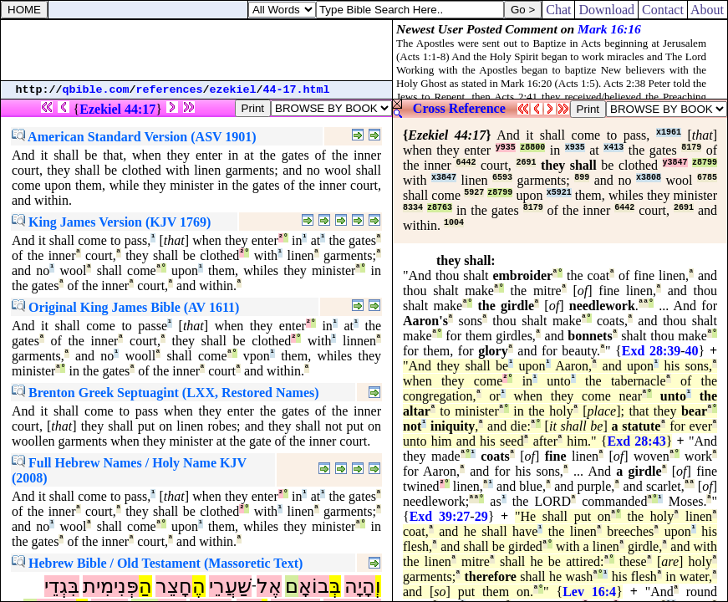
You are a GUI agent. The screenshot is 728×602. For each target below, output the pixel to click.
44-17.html (296, 90)
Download (606, 10)
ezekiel (233, 90)
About (707, 10)
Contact (663, 10)
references (169, 90)
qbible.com (96, 90)
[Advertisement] (196, 50)
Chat (558, 10)
